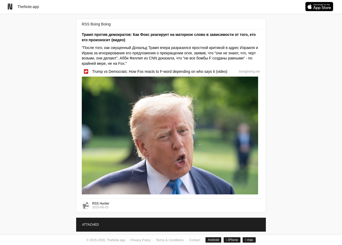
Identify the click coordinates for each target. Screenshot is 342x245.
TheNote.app (28, 7)
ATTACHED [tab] (90, 225)
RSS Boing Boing (96, 24)
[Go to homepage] (10, 6)
